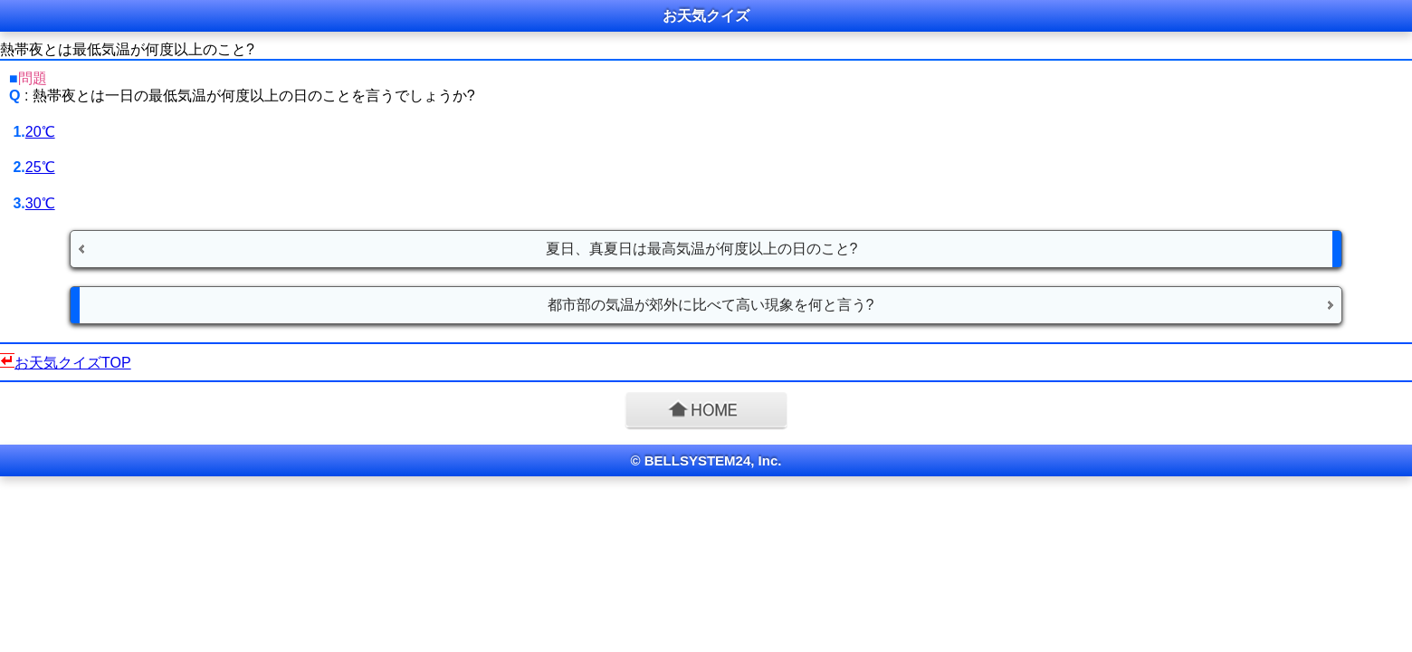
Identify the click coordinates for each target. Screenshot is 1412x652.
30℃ (40, 203)
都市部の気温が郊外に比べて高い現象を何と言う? (711, 304)
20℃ (40, 131)
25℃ (40, 167)
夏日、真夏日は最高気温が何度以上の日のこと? (702, 248)
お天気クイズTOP (72, 362)
